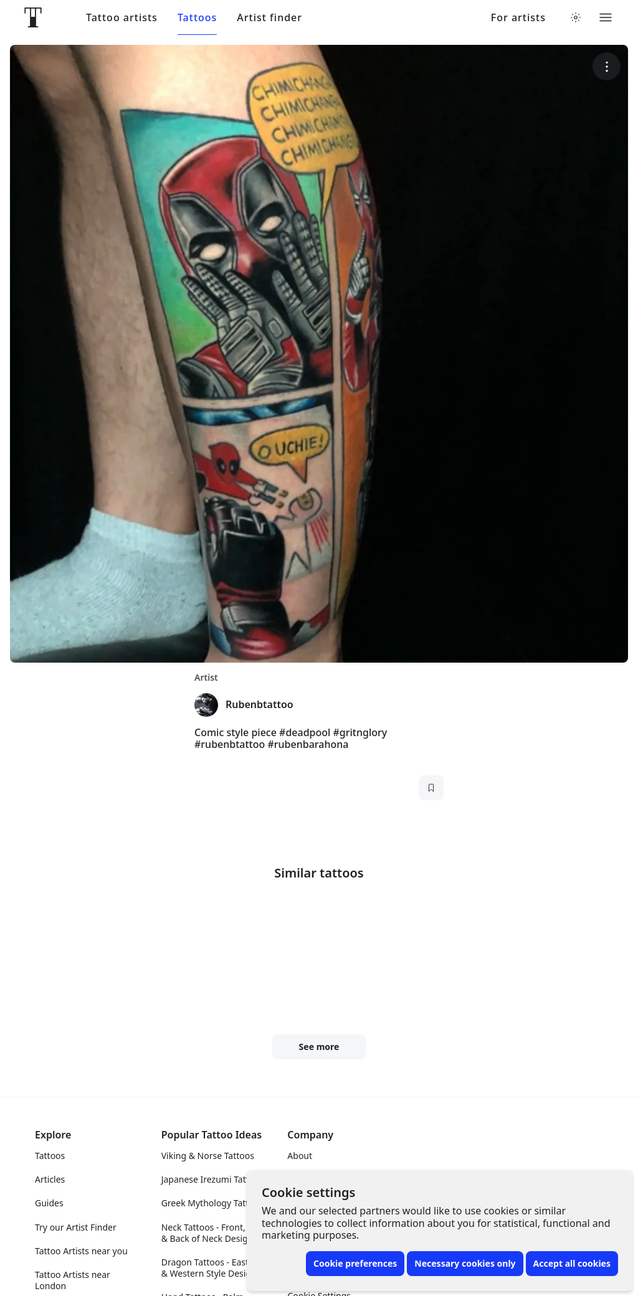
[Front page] (33, 17)
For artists (518, 17)
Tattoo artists (122, 17)
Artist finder (269, 17)
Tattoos (197, 17)
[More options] (607, 66)
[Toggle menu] (605, 17)
